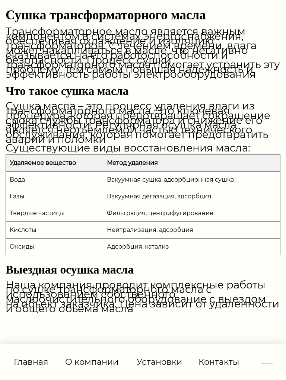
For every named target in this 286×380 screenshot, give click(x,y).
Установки (159, 362)
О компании (91, 362)
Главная (31, 362)
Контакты (218, 362)
